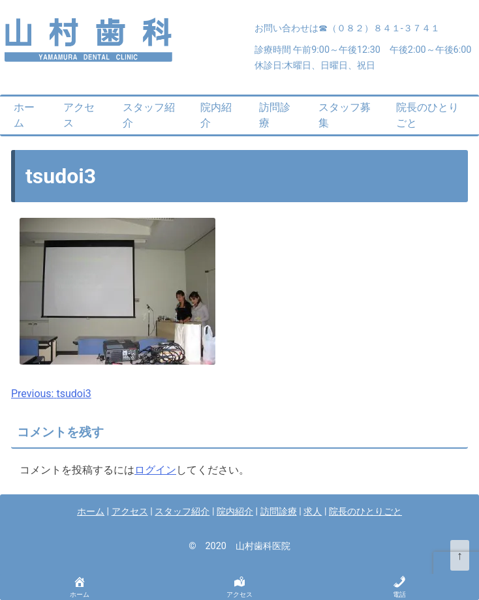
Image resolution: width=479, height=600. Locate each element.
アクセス (79, 115)
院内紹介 (216, 115)
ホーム (24, 115)
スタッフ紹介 (149, 115)
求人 (312, 511)
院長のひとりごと (427, 115)
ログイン (155, 470)
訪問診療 (274, 115)
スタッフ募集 (344, 115)
